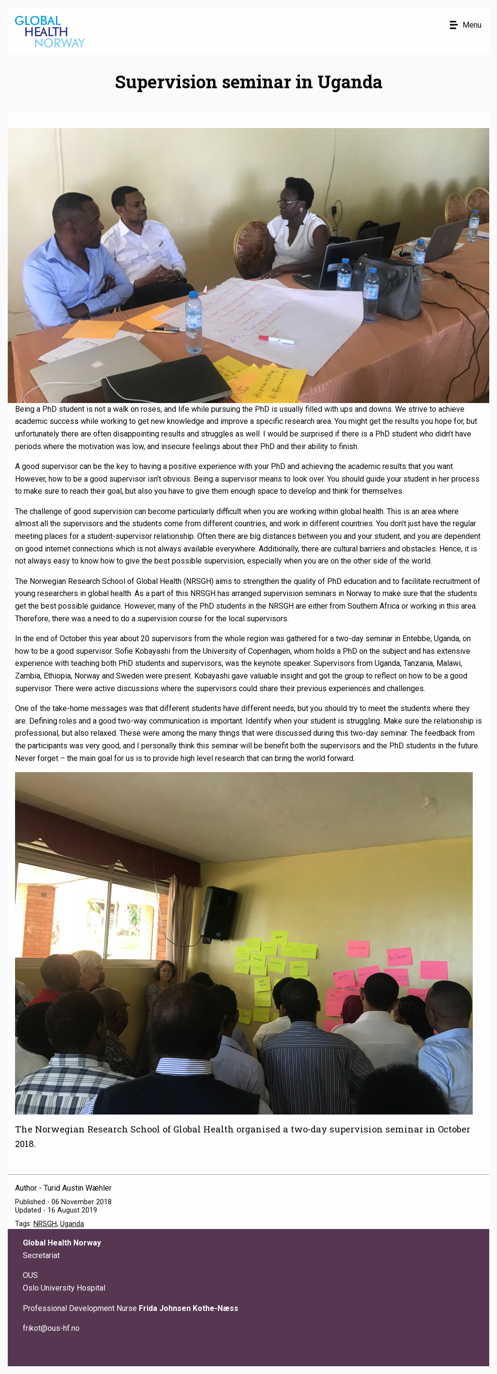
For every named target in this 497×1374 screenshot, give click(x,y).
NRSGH (45, 1224)
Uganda (72, 1224)
